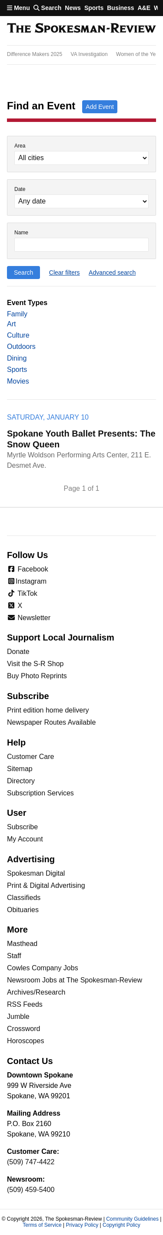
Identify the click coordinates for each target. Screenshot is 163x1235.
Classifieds (23, 897)
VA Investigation (89, 54)
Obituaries (23, 909)
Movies (18, 381)
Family (17, 314)
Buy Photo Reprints (37, 676)
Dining (17, 358)
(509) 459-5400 (30, 1189)
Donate (18, 651)
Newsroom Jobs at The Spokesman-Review (74, 980)
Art (11, 324)
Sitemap (20, 768)
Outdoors (21, 346)
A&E (143, 7)
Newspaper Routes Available (51, 722)
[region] (81, 55)
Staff (14, 955)
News (73, 7)
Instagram (27, 581)
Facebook (27, 569)
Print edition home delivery (48, 710)
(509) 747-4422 (30, 1162)
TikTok (22, 593)
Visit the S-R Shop (35, 663)
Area (19, 146)
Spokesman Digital (36, 873)
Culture (18, 335)
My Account (25, 839)
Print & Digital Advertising (46, 885)
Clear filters (64, 272)
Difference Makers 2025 (34, 54)
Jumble (18, 1016)
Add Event (100, 106)
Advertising (31, 859)
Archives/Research (36, 992)
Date (19, 189)
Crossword (23, 1028)
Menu (18, 7)
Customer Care (30, 756)
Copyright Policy (121, 1225)
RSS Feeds (25, 1004)
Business (120, 7)
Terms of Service (42, 1225)
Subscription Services (40, 793)
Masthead (22, 943)
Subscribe (22, 827)
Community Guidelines (132, 1219)
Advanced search (112, 272)
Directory (21, 781)
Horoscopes (25, 1040)
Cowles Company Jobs (42, 968)
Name (21, 233)
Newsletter (28, 617)
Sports (93, 7)
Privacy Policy (82, 1225)
